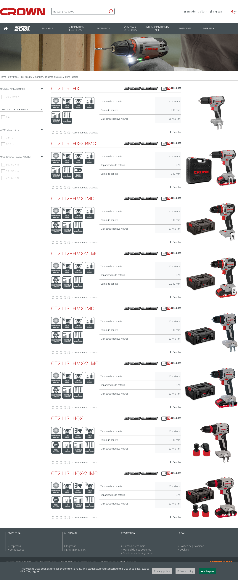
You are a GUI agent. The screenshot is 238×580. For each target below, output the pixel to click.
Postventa (185, 28)
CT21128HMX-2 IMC (75, 253)
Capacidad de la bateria (14, 109)
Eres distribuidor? (197, 11)
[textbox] (79, 11)
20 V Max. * (12, 96)
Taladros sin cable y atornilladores (61, 77)
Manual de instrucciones (137, 549)
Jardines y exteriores (130, 28)
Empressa (208, 28)
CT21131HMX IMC (72, 308)
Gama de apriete (9, 130)
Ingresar (218, 11)
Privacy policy (162, 571)
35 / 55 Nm (12, 171)
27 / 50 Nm (12, 177)
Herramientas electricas (75, 28)
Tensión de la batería (12, 89)
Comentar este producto (85, 132)
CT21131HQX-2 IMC (74, 473)
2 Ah (8, 117)
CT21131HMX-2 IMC (75, 363)
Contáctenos (16, 549)
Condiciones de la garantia (138, 553)
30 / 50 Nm (12, 164)
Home (3, 77)
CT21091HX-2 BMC (73, 143)
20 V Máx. (13, 77)
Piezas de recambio (134, 546)
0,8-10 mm (12, 137)
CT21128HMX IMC (72, 198)
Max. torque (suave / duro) (15, 157)
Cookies (184, 549)
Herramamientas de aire (157, 28)
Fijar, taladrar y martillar (31, 77)
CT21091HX (65, 88)
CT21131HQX (67, 418)
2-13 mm (11, 144)
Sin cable (47, 28)
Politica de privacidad (192, 546)
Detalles (177, 132)
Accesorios (103, 28)
